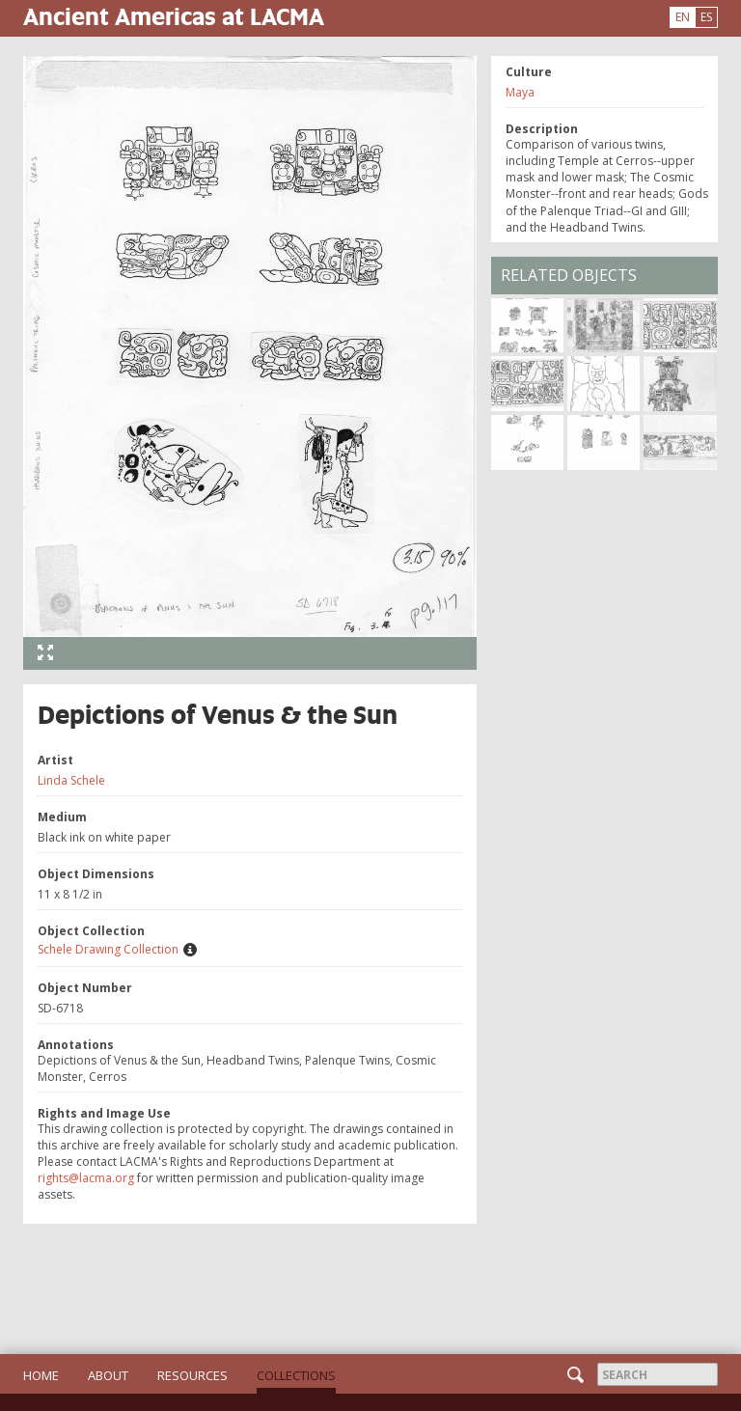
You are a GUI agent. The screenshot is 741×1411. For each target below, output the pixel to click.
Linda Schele (71, 780)
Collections (296, 1375)
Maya (520, 92)
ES (706, 17)
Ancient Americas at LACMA (173, 16)
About (108, 1375)
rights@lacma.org (86, 1178)
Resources (192, 1375)
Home (41, 1375)
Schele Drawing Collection (108, 949)
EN (682, 17)
